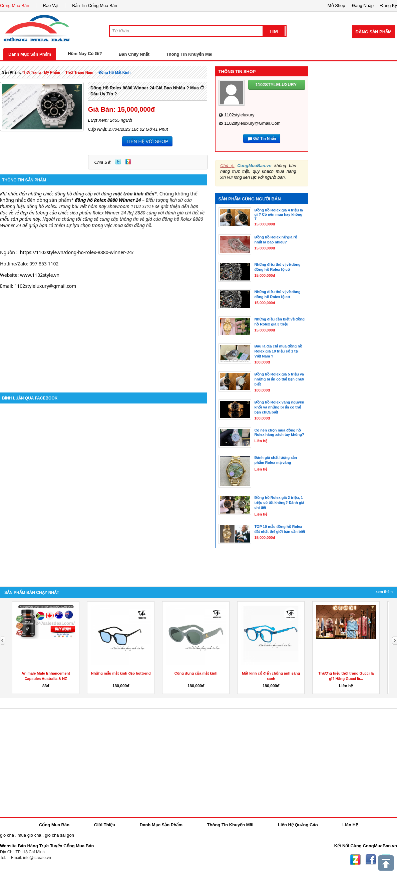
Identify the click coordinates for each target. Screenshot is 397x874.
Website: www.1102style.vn (29, 275)
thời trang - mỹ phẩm (41, 72)
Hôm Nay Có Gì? (85, 53)
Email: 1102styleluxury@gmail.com (38, 286)
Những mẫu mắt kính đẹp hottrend (121, 673)
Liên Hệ (350, 824)
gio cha (7, 835)
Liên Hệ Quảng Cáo (298, 824)
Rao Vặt (51, 5)
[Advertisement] (103, 335)
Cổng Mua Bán (14, 5)
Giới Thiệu (104, 824)
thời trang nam (79, 72)
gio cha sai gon (59, 835)
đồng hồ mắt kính (114, 72)
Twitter (118, 161)
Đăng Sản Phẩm (374, 31)
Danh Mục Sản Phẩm (29, 54)
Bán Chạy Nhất (134, 54)
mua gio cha (29, 835)
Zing (128, 161)
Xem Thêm (384, 592)
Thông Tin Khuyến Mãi (189, 54)
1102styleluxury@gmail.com (252, 123)
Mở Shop (336, 5)
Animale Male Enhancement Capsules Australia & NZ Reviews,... (46, 678)
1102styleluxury (239, 114)
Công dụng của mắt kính (196, 673)
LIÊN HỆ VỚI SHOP (147, 141)
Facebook (370, 859)
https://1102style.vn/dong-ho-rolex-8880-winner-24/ (77, 252)
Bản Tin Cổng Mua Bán (94, 5)
